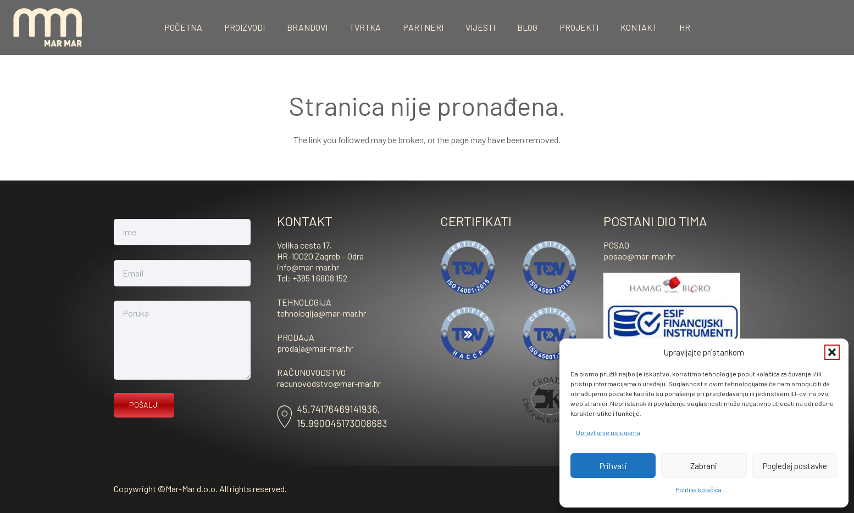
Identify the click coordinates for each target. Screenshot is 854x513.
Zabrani (703, 466)
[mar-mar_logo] (47, 27)
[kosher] (550, 399)
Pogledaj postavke (795, 466)
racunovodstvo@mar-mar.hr (329, 383)
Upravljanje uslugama (608, 432)
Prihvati (613, 466)
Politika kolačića (698, 489)
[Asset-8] (331, 416)
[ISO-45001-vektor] (550, 267)
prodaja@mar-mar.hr (315, 348)
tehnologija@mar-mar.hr (321, 313)
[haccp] (468, 334)
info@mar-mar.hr (308, 267)
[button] (832, 352)
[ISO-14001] (468, 267)
